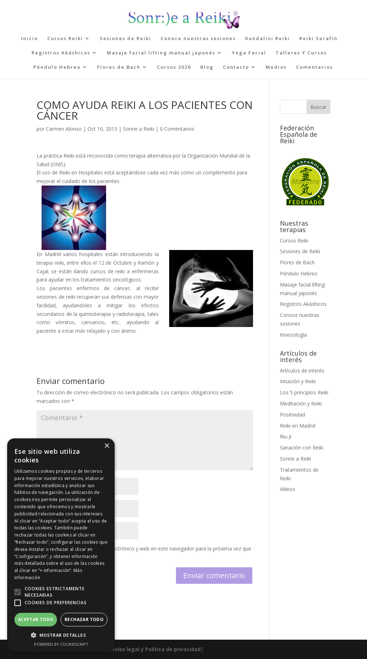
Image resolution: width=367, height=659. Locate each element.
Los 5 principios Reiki (304, 392)
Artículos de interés (302, 370)
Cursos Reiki (65, 39)
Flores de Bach (118, 67)
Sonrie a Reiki (138, 128)
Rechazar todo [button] (84, 619)
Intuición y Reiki (298, 381)
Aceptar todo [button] (36, 619)
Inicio (29, 39)
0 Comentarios (177, 128)
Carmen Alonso (64, 128)
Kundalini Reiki (267, 39)
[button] (17, 592)
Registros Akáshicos (61, 53)
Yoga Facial (249, 53)
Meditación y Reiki (301, 403)
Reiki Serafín (318, 39)
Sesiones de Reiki (125, 39)
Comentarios (314, 67)
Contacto (236, 67)
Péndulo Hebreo (57, 67)
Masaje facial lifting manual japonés (161, 53)
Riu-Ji (285, 436)
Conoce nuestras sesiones (198, 39)
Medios (276, 67)
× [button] (106, 446)
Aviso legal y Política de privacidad (156, 649)
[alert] (61, 545)
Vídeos (287, 489)
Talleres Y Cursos (301, 53)
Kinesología (293, 334)
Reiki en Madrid (297, 425)
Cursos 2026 (174, 67)
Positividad (292, 414)
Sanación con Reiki (301, 447)
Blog (207, 67)
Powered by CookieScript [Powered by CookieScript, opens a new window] (61, 644)
